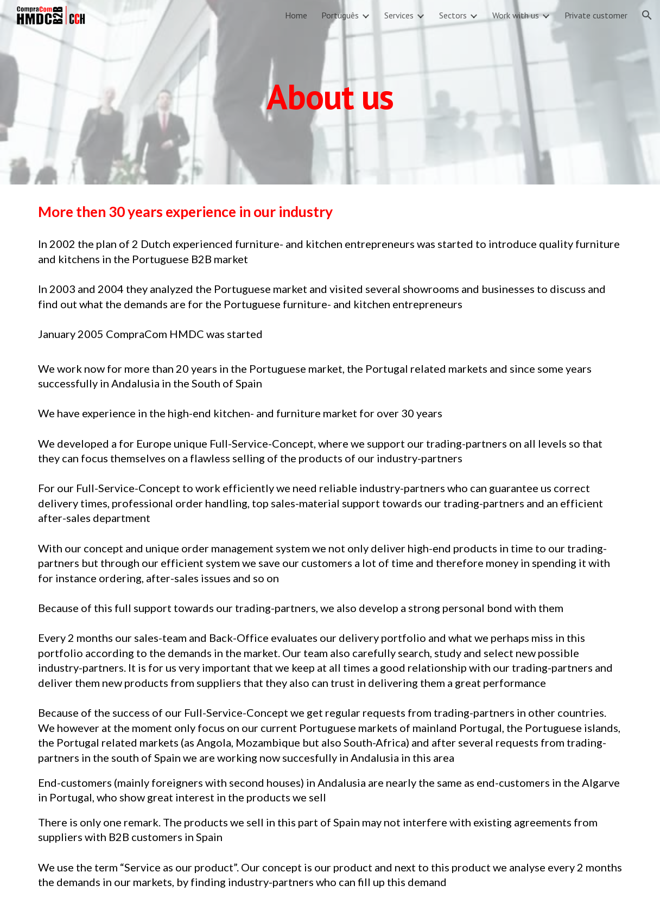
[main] (330, 92)
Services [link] (399, 15)
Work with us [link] (515, 15)
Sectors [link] (453, 15)
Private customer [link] (595, 15)
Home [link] (296, 15)
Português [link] (340, 15)
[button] (647, 15)
